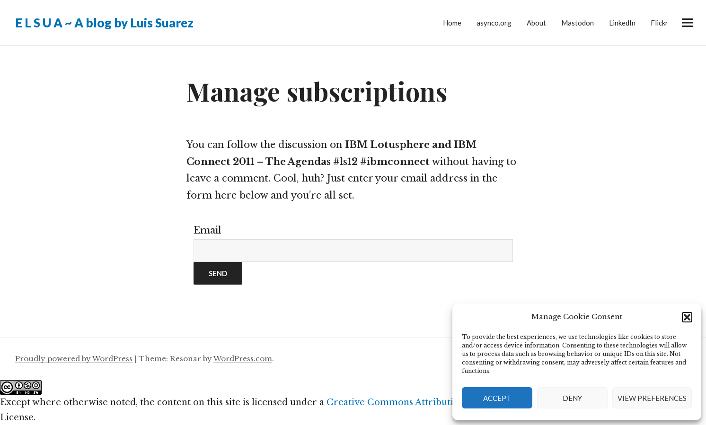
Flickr (659, 22)
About (536, 22)
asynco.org (494, 22)
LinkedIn (622, 22)
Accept (497, 398)
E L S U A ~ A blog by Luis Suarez (104, 22)
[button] (687, 317)
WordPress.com (242, 358)
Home (452, 22)
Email (207, 230)
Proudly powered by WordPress (73, 358)
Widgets (687, 29)
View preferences (652, 398)
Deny (572, 398)
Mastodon (577, 22)
